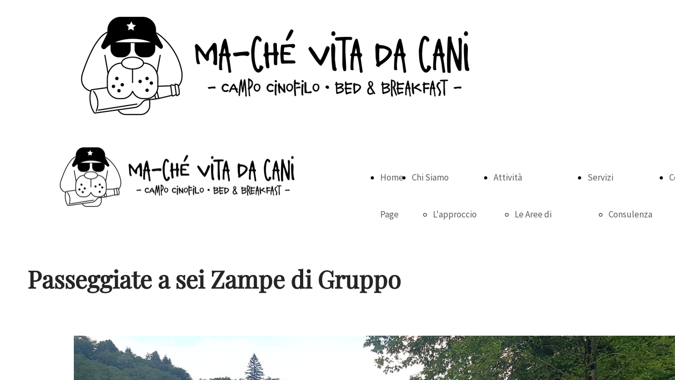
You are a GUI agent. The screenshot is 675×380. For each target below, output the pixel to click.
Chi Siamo (430, 177)
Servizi (600, 177)
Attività (508, 177)
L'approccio (455, 214)
